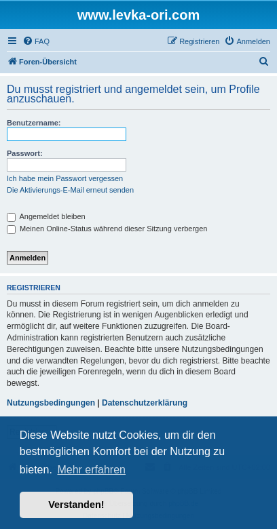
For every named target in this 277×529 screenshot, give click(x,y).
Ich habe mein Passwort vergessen (65, 178)
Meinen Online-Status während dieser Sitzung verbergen (107, 228)
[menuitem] (36, 41)
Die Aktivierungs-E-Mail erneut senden (70, 190)
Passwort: (25, 153)
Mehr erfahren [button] (91, 469)
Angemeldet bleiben (46, 216)
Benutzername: (33, 123)
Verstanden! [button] (76, 504)
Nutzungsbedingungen (51, 403)
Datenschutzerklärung (144, 403)
